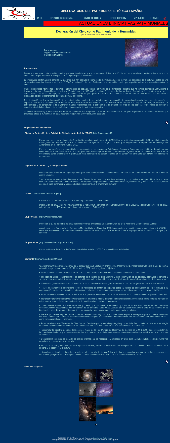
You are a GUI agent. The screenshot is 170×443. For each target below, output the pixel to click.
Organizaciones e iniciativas (57, 52)
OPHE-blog (139, 18)
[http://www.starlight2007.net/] (47, 259)
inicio (39, 18)
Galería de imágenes (53, 55)
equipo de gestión (92, 18)
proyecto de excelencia (61, 18)
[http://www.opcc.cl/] (102, 133)
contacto (154, 18)
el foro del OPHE (118, 18)
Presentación (50, 50)
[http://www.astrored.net (49, 217)
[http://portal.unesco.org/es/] (47, 193)
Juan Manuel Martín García (102, 438)
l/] (62, 217)
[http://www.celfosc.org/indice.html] (55, 242)
